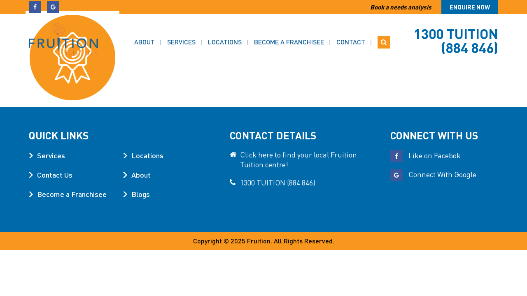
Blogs (140, 194)
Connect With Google (433, 174)
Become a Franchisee (289, 37)
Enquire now (470, 7)
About (144, 37)
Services (181, 37)
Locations (225, 37)
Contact (350, 37)
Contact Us (54, 174)
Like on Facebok (425, 155)
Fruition (258, 240)
